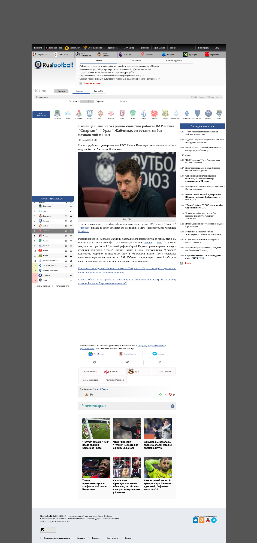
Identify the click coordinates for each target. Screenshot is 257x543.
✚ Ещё (187, 263)
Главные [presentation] (98, 60)
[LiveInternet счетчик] (48, 532)
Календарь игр (62, 286)
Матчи (218, 97)
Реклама (128, 538)
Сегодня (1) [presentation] (81, 91)
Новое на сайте (112, 538)
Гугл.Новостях (87, 348)
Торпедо (85, 227)
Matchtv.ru (83, 231)
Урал (159, 242)
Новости (202, 97)
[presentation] (57, 90)
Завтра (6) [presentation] (98, 91)
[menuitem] (94, 47)
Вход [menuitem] (217, 48)
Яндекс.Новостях (156, 345)
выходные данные (110, 518)
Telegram (142, 345)
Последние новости (202, 126)
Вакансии (95, 538)
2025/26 (194, 97)
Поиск (173, 48)
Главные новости (92, 83)
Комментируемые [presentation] (174, 60)
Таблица (210, 97)
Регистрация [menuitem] (204, 48)
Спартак (148, 242)
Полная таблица (43, 286)
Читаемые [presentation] (136, 60)
